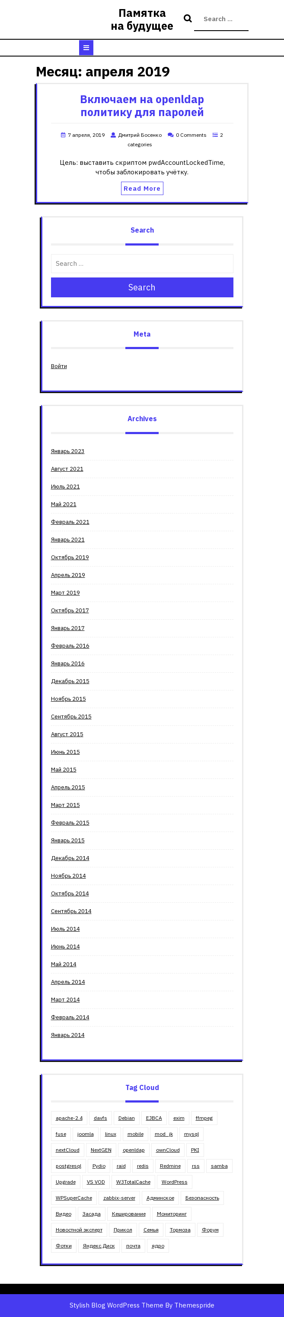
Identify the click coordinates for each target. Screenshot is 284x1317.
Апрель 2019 (68, 575)
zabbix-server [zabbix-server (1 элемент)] (119, 1197)
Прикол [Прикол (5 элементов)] (123, 1229)
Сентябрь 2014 (71, 911)
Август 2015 (67, 734)
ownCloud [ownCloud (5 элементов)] (168, 1150)
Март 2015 (65, 805)
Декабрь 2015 (70, 681)
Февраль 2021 (70, 522)
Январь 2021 (68, 539)
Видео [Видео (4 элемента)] (63, 1213)
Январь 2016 (68, 663)
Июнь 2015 (65, 752)
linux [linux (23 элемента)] (110, 1134)
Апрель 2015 (68, 787)
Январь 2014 (68, 1035)
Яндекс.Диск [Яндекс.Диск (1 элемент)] (99, 1245)
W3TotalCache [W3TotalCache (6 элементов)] (133, 1181)
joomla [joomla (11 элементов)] (85, 1134)
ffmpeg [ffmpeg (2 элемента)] (204, 1118)
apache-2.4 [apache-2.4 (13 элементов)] (69, 1118)
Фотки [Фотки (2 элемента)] (64, 1245)
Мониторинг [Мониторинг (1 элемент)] (172, 1213)
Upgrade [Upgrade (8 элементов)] (66, 1181)
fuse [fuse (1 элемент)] (61, 1134)
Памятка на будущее (142, 19)
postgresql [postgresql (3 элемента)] (68, 1166)
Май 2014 (64, 964)
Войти (59, 366)
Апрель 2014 (68, 982)
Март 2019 (65, 592)
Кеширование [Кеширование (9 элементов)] (129, 1213)
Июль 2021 (65, 486)
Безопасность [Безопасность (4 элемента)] (202, 1197)
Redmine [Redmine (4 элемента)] (170, 1166)
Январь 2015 (68, 840)
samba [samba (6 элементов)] (219, 1166)
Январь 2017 (68, 628)
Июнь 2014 (65, 946)
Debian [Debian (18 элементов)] (126, 1118)
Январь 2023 (68, 451)
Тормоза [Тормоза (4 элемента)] (180, 1229)
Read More (142, 188)
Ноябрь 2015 (68, 699)
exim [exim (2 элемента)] (179, 1118)
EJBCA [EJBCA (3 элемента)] (154, 1118)
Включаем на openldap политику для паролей (142, 105)
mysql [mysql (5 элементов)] (191, 1134)
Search (189, 19)
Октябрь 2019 (70, 557)
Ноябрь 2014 (68, 875)
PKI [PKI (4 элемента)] (195, 1150)
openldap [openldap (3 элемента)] (134, 1150)
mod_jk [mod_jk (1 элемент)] (164, 1134)
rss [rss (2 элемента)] (196, 1166)
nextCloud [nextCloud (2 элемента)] (68, 1150)
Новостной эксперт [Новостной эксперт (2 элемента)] (79, 1229)
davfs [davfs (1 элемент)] (100, 1118)
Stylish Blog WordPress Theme (116, 1305)
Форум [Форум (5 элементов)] (210, 1229)
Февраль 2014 (70, 1017)
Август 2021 (67, 469)
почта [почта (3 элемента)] (133, 1245)
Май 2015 (64, 769)
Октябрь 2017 (70, 610)
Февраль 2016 (70, 645)
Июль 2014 (65, 929)
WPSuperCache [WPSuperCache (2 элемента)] (74, 1197)
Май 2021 (64, 504)
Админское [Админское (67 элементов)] (160, 1197)
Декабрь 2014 (70, 858)
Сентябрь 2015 (71, 716)
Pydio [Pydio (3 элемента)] (99, 1166)
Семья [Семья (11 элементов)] (151, 1229)
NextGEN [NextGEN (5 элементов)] (101, 1150)
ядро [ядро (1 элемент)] (158, 1245)
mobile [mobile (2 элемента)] (136, 1134)
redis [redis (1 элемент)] (143, 1166)
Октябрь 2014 (70, 893)
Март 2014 (65, 999)
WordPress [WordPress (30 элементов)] (175, 1181)
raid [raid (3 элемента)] (121, 1166)
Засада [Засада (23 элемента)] (92, 1213)
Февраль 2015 (70, 822)
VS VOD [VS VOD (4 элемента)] (96, 1181)
